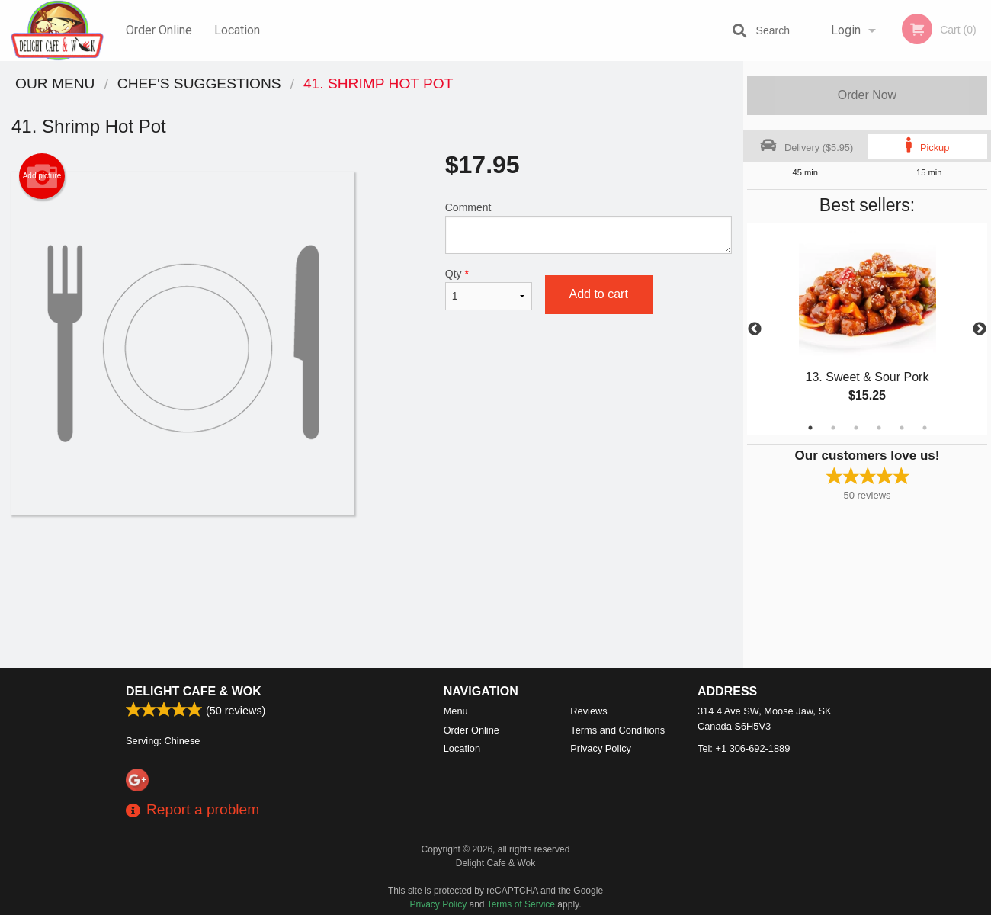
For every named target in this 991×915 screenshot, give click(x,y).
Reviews (588, 711)
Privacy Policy (600, 748)
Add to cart (598, 293)
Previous (754, 329)
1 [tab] (810, 427)
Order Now (867, 94)
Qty (489, 289)
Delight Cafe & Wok (193, 691)
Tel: (744, 748)
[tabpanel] (867, 329)
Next (979, 329)
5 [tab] (901, 427)
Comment (588, 227)
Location (237, 30)
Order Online (159, 30)
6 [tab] (924, 427)
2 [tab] (833, 427)
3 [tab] (856, 427)
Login (846, 30)
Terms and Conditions (617, 730)
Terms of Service (521, 904)
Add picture (42, 176)
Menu (456, 711)
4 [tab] (879, 427)
